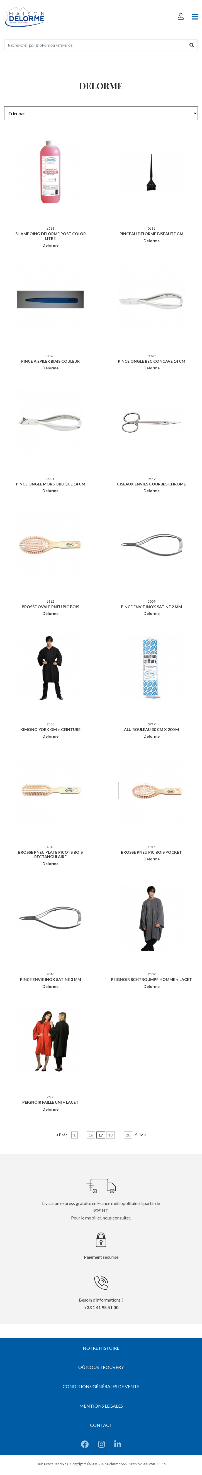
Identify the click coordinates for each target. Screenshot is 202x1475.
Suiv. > (140, 1134)
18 (110, 1135)
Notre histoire (101, 1348)
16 (91, 1135)
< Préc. (62, 1134)
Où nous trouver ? (101, 1367)
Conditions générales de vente (101, 1386)
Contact (101, 1425)
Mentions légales (101, 1405)
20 (128, 1135)
